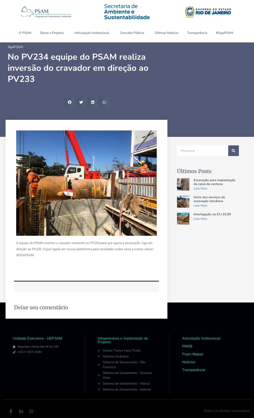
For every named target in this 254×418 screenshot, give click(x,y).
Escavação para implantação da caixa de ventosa (214, 182)
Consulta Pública (133, 33)
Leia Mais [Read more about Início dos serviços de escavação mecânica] (200, 205)
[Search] (233, 150)
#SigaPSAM (225, 33)
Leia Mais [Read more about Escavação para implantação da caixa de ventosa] (200, 188)
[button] (69, 102)
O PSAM (25, 33)
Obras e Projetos (53, 33)
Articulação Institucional (92, 33)
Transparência (197, 33)
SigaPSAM (15, 47)
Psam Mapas (192, 354)
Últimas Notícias (167, 33)
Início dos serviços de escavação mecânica (209, 199)
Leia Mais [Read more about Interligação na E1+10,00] (200, 219)
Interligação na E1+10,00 (212, 214)
